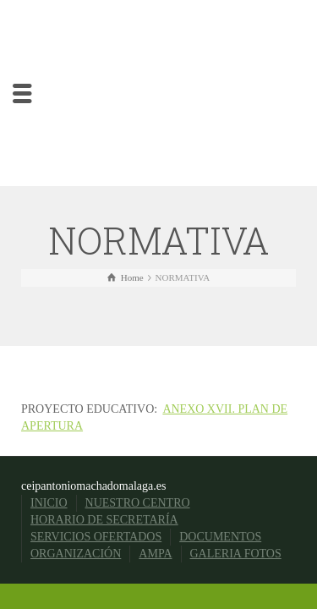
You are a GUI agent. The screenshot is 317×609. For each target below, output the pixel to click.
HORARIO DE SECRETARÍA (104, 519)
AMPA (155, 553)
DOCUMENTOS (220, 536)
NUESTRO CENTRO (137, 503)
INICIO (49, 503)
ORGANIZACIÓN (75, 553)
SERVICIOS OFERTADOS (95, 536)
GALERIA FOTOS (235, 553)
